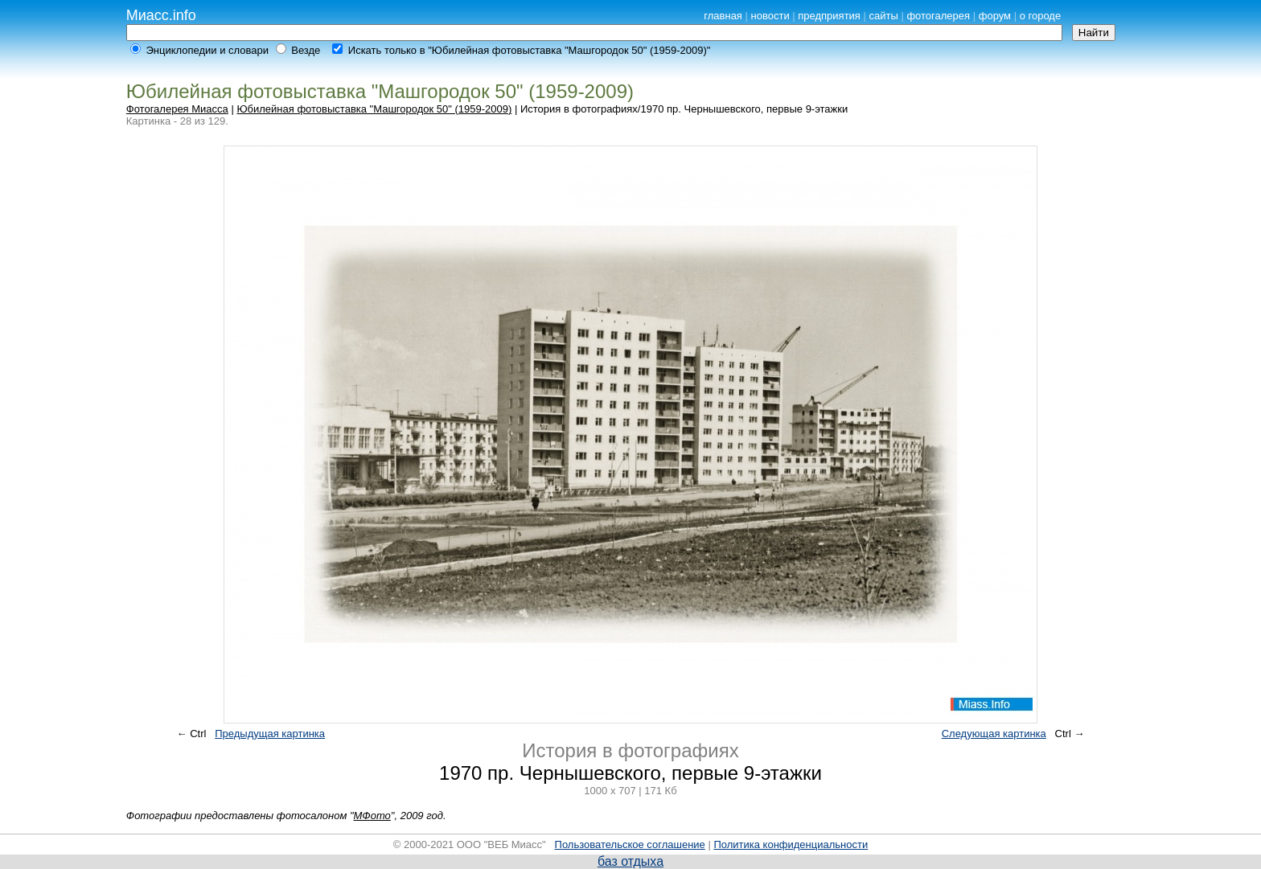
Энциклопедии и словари (207, 50)
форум (995, 16)
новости (770, 16)
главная (723, 16)
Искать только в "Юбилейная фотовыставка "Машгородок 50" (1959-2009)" (529, 50)
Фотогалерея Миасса (177, 109)
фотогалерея (938, 16)
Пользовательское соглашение (630, 844)
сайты (883, 16)
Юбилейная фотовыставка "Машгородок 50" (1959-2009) (373, 109)
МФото (372, 816)
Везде (305, 50)
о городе (1041, 16)
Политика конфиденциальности (790, 844)
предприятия (829, 16)
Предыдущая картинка (270, 734)
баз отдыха (630, 861)
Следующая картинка (994, 734)
